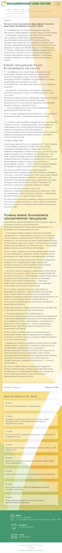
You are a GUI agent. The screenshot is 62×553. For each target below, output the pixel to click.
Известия (16, 387)
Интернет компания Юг (36, 550)
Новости (16, 9)
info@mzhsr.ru (25, 537)
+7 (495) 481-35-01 (27, 527)
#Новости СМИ (51, 387)
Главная (8, 9)
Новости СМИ (25, 9)
